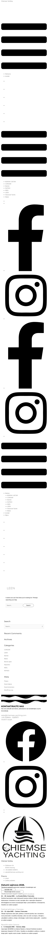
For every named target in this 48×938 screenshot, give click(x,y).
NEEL (7, 190)
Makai (7, 197)
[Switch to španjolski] (9, 554)
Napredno (7, 664)
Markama (8, 74)
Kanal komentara (9, 687)
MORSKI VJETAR (10, 181)
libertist (7, 186)
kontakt (7, 76)
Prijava (6, 681)
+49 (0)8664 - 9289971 (10, 717)
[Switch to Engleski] (9, 530)
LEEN (7, 192)
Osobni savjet (6, 720)
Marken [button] (7, 493)
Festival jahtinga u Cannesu (12, 909)
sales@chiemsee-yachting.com (13, 715)
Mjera (6, 515)
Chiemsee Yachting (7, 1)
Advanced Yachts (10, 194)
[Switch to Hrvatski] (9, 562)
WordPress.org (8, 690)
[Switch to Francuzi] (9, 538)
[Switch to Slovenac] (9, 570)
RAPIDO (7, 188)
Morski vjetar (8, 661)
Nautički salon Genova (10, 925)
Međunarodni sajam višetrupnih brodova (17, 894)
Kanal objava (8, 684)
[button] (24, 46)
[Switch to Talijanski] (9, 546)
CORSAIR (8, 184)
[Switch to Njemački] (9, 522)
